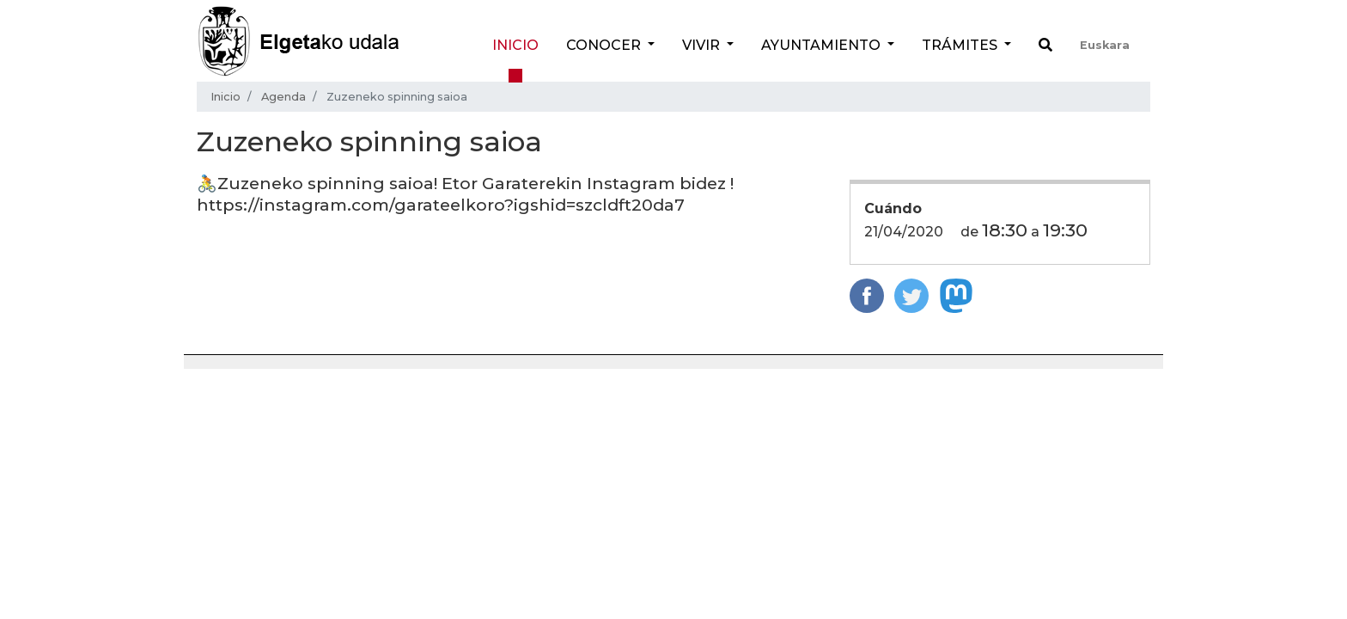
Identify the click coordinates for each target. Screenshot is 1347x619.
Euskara (1105, 45)
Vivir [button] (702, 45)
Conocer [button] (605, 45)
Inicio (515, 45)
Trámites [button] (961, 45)
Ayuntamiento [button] (822, 45)
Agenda (283, 96)
